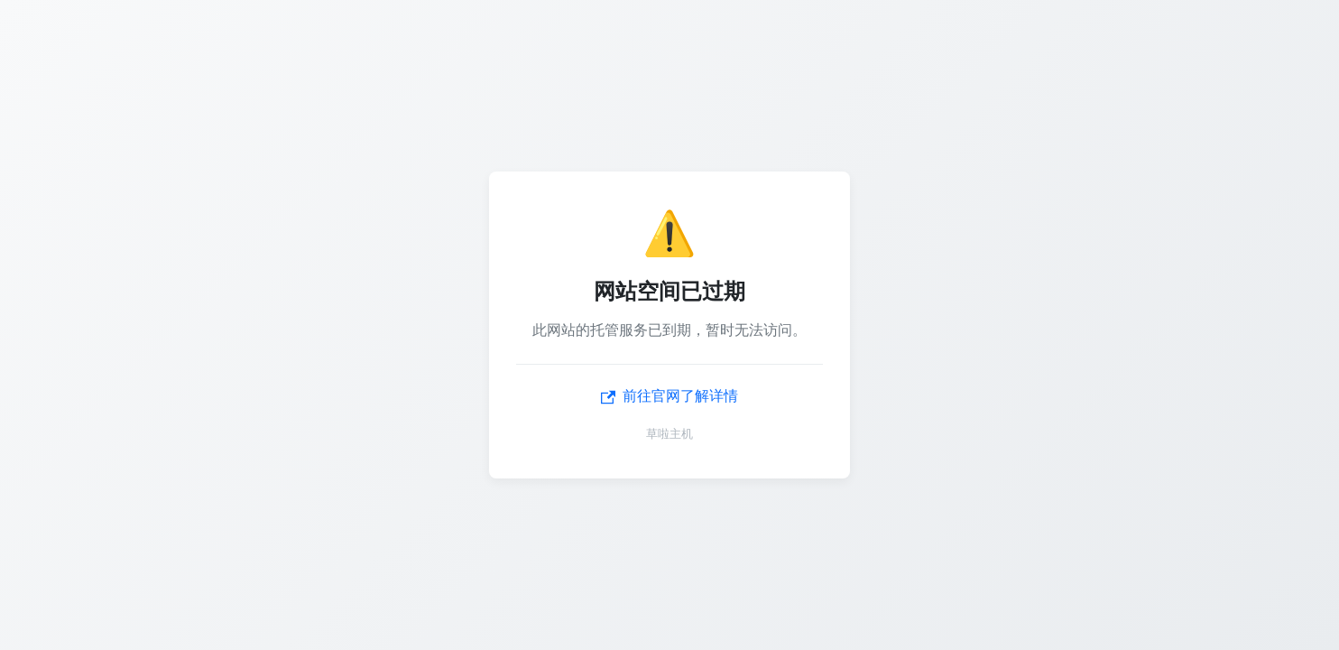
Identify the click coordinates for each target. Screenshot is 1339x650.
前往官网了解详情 (669, 396)
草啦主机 (669, 434)
